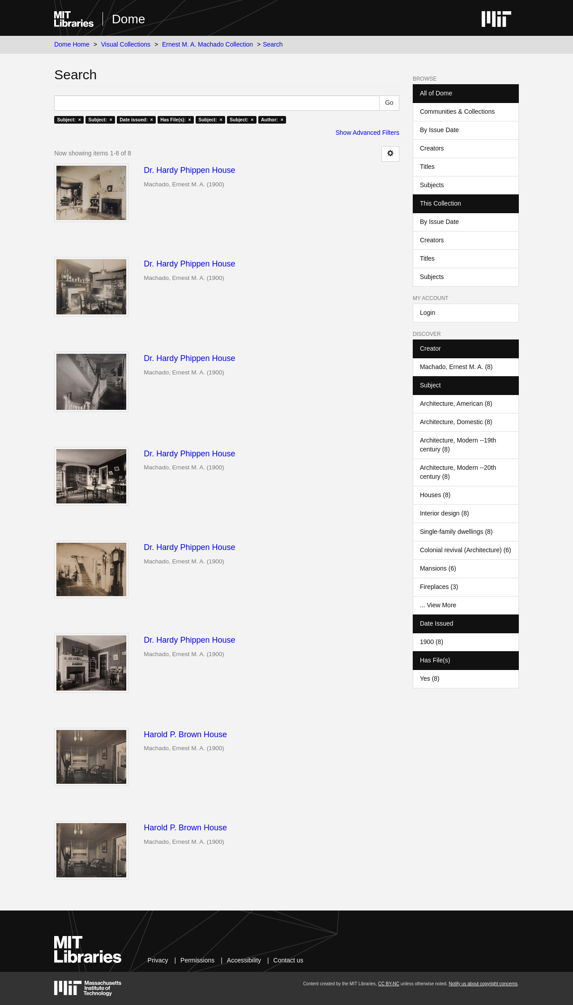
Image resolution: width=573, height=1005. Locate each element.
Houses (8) (435, 494)
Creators (432, 148)
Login (427, 312)
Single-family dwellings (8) (456, 531)
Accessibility (244, 960)
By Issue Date (439, 129)
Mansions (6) (438, 568)
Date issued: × (136, 119)
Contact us (289, 960)
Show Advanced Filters (367, 132)
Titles (427, 166)
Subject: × (69, 119)
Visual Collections (125, 44)
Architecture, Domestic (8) (456, 421)
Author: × (272, 119)
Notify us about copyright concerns (483, 983)
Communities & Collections (457, 111)
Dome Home (72, 44)
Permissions (197, 960)
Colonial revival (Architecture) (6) (465, 550)
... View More (438, 605)
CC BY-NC (388, 983)
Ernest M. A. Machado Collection (207, 44)
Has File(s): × (175, 119)
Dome (128, 19)
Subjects (432, 185)
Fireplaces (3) (439, 586)
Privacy (158, 960)
